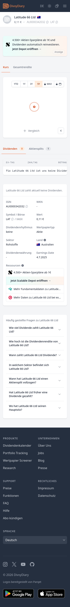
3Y (31, 84)
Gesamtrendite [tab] (22, 67)
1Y (24, 84)
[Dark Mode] (49, 6)
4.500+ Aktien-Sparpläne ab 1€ (32, 272)
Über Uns (44, 445)
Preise (7, 488)
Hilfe (6, 511)
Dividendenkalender (17, 445)
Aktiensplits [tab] (40, 149)
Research (9, 468)
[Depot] (57, 6)
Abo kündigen (13, 518)
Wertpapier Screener (17, 460)
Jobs (41, 453)
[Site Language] (41, 6)
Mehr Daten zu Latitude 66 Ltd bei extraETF (37, 297)
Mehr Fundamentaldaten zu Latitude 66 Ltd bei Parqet (37, 289)
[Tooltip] (44, 240)
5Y (38, 84)
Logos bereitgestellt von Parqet (22, 582)
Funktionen (11, 496)
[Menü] (65, 6)
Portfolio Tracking (15, 453)
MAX (48, 84)
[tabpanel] (35, 107)
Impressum (46, 488)
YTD (16, 84)
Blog (41, 460)
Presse (42, 468)
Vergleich (31, 131)
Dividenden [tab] (13, 149)
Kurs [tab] (6, 67)
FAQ (6, 503)
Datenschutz (47, 496)
